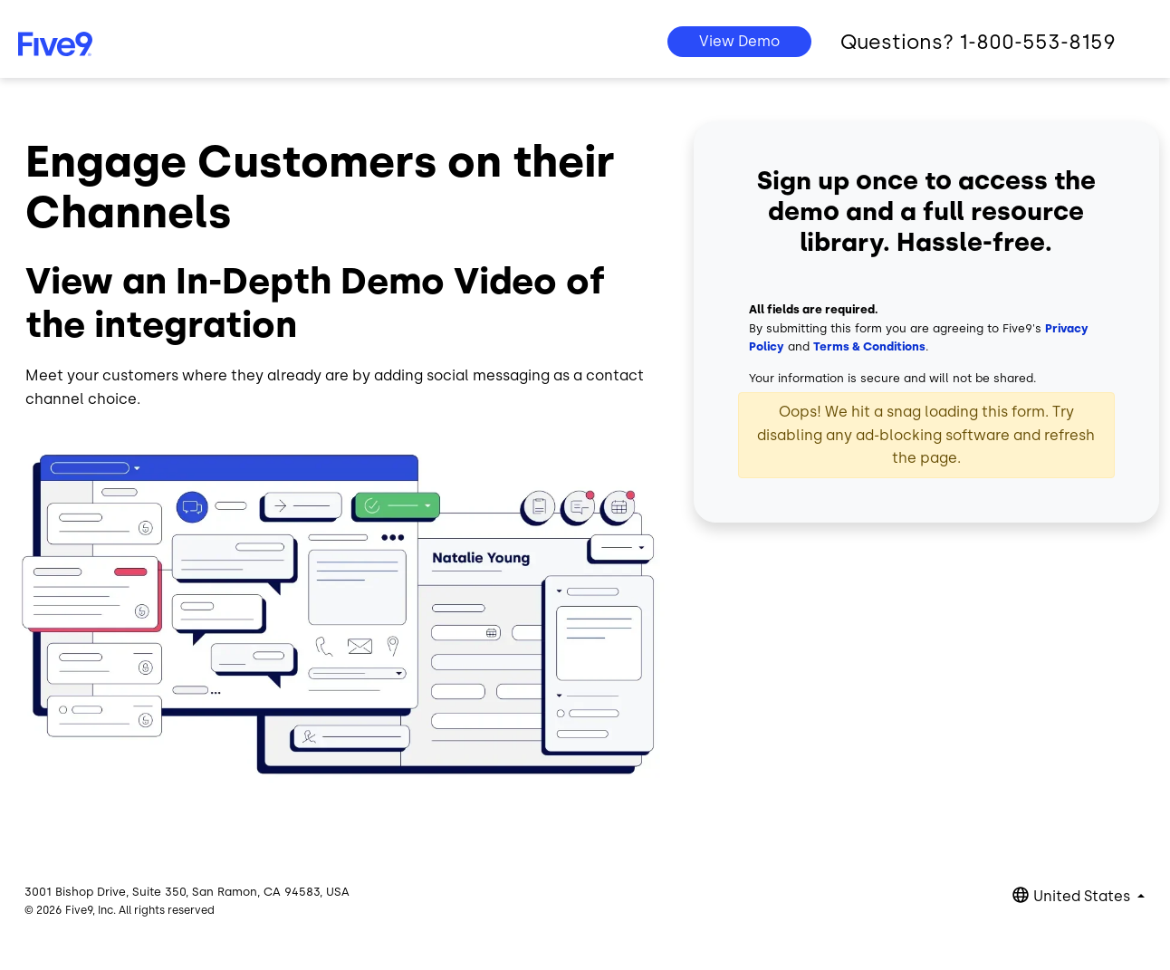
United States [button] (1083, 896)
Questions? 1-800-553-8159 (978, 42)
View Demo (739, 41)
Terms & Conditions (869, 346)
